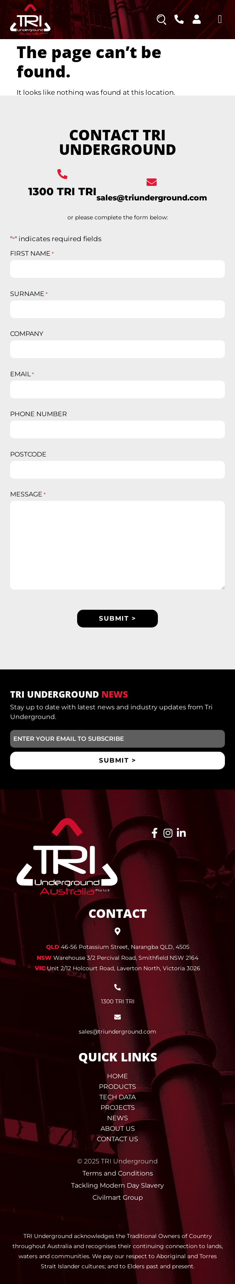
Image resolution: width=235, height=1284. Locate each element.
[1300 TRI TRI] (62, 174)
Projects (118, 1107)
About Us (118, 1128)
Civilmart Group (117, 1197)
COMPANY (26, 334)
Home (117, 1076)
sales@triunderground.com (152, 197)
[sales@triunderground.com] (152, 182)
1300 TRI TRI (62, 191)
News (117, 1118)
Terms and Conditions (117, 1173)
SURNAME (29, 294)
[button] (220, 19)
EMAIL (22, 374)
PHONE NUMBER (38, 414)
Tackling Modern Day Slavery (117, 1185)
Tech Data (117, 1097)
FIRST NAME (32, 253)
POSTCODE (28, 454)
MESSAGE (28, 494)
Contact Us (117, 1139)
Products (117, 1086)
